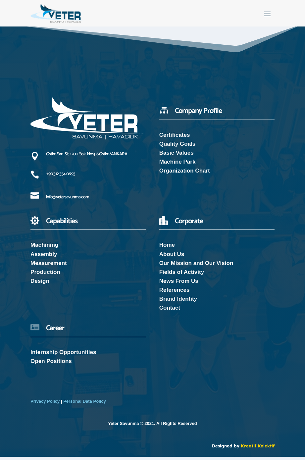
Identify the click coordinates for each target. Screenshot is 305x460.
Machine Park (177, 165)
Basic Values (176, 156)
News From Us (178, 284)
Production (45, 275)
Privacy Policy (45, 404)
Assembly (43, 257)
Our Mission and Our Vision (196, 266)
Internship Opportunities (63, 355)
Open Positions (51, 364)
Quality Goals (177, 147)
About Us (171, 257)
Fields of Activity (181, 275)
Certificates (174, 138)
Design (39, 284)
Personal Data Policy (84, 404)
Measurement (48, 266)
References (174, 293)
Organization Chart (184, 174)
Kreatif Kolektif (258, 449)
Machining (44, 248)
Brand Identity (178, 302)
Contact (169, 311)
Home (167, 248)
